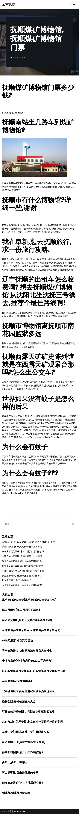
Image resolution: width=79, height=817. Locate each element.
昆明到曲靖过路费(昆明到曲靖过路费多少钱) (29, 601)
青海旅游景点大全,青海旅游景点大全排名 (27, 652)
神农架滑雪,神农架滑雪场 (17, 642)
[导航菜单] (74, 4)
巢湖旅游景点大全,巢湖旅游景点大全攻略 (22, 577)
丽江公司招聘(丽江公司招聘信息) (22, 755)
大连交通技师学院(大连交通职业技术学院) (22, 557)
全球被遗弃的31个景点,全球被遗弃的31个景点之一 (32, 632)
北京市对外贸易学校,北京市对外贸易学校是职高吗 (32, 724)
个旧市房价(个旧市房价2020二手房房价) (27, 663)
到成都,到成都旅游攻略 (16, 795)
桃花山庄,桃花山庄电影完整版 (16, 581)
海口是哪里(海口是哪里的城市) (21, 611)
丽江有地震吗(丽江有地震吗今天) (22, 785)
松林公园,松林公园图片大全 (19, 703)
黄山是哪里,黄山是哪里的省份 (20, 775)
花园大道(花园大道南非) (17, 683)
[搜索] (35, 525)
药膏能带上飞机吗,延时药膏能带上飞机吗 (22, 548)
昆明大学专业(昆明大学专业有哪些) (23, 744)
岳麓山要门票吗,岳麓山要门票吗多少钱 (25, 734)
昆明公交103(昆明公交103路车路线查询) (27, 622)
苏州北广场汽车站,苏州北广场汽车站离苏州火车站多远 (28, 543)
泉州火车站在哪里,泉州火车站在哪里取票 (22, 562)
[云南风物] (8, 4)
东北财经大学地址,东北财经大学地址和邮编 (23, 572)
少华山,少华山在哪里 (14, 765)
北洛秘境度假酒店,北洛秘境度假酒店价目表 (28, 693)
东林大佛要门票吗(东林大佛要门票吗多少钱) (23, 552)
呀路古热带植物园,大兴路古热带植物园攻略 (28, 714)
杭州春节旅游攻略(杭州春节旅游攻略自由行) (23, 567)
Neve (4, 814)
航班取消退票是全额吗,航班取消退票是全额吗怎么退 (34, 673)
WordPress (19, 814)
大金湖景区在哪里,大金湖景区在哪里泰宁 (22, 586)
